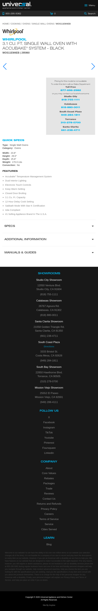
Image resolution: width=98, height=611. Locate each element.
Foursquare (49, 447)
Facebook (49, 422)
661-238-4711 (70, 130)
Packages (49, 483)
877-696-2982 (70, 90)
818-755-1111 (71, 99)
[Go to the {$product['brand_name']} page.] (13, 31)
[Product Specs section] (49, 226)
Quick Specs (13, 140)
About (49, 468)
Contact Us (49, 498)
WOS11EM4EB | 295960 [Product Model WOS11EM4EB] (16, 53)
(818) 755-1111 (49, 294)
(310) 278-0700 (49, 381)
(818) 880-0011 (49, 315)
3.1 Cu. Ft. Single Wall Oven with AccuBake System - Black (39, 45)
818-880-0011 (70, 107)
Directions (49, 346)
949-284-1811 (70, 114)
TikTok (49, 432)
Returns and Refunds (49, 503)
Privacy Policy (49, 509)
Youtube (49, 437)
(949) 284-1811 (49, 360)
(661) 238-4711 (49, 335)
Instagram (49, 427)
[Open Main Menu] (90, 5)
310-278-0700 (71, 122)
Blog (49, 544)
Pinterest (49, 442)
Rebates (49, 478)
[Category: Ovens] (49, 148)
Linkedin (49, 453)
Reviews (49, 493)
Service (49, 524)
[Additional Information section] (49, 239)
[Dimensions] (49, 157)
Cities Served (49, 529)
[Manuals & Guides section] (49, 252)
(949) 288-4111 (49, 402)
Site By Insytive (49, 605)
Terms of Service (49, 519)
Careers (49, 514)
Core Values (49, 473)
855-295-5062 (12, 566)
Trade (49, 488)
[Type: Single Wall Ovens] (49, 145)
